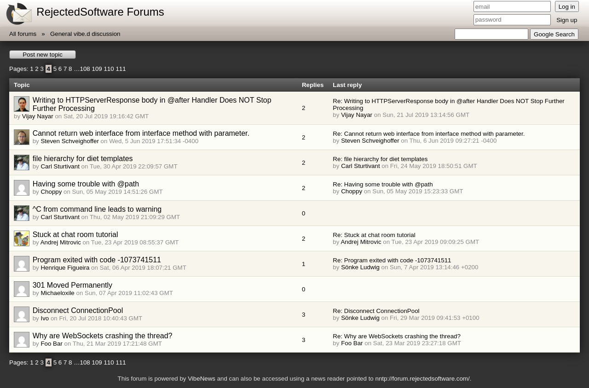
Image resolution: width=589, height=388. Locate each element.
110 (109, 68)
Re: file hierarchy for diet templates (380, 159)
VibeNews (201, 378)
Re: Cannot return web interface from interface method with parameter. (429, 133)
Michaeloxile (57, 293)
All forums (22, 33)
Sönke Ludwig (360, 267)
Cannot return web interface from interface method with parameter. (141, 133)
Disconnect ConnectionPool (78, 310)
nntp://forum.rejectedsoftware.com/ (422, 378)
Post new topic (43, 54)
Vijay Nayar (37, 116)
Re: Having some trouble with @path (383, 184)
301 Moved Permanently (72, 285)
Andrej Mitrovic (60, 242)
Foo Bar (51, 343)
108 (85, 68)
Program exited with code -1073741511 (97, 260)
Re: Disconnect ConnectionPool (376, 310)
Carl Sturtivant (59, 166)
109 (97, 68)
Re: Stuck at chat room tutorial (374, 235)
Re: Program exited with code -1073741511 (392, 260)
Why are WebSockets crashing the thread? (103, 336)
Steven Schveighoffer (69, 141)
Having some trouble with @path (86, 184)
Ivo (44, 318)
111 (120, 68)
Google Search (554, 34)
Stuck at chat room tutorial (75, 234)
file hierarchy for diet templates (83, 158)
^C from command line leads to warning (97, 209)
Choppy (51, 191)
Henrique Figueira (64, 267)
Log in (567, 6)
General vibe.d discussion (85, 33)
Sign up (566, 20)
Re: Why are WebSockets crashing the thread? (397, 336)
